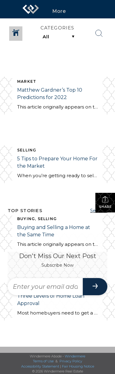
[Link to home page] (30, 9)
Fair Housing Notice (78, 366)
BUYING (26, 218)
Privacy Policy (70, 361)
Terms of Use (43, 361)
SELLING (26, 150)
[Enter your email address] (45, 286)
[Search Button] (99, 33)
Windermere (75, 356)
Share (105, 202)
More (59, 11)
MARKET (26, 81)
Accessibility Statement (40, 366)
